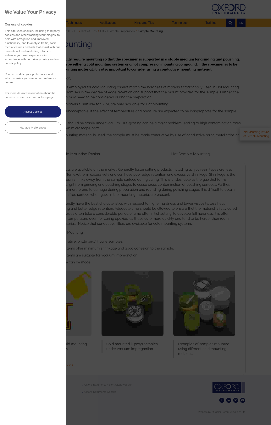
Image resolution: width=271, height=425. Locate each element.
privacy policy (40, 59)
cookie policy (13, 63)
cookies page (45, 97)
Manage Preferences (32, 127)
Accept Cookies (33, 111)
